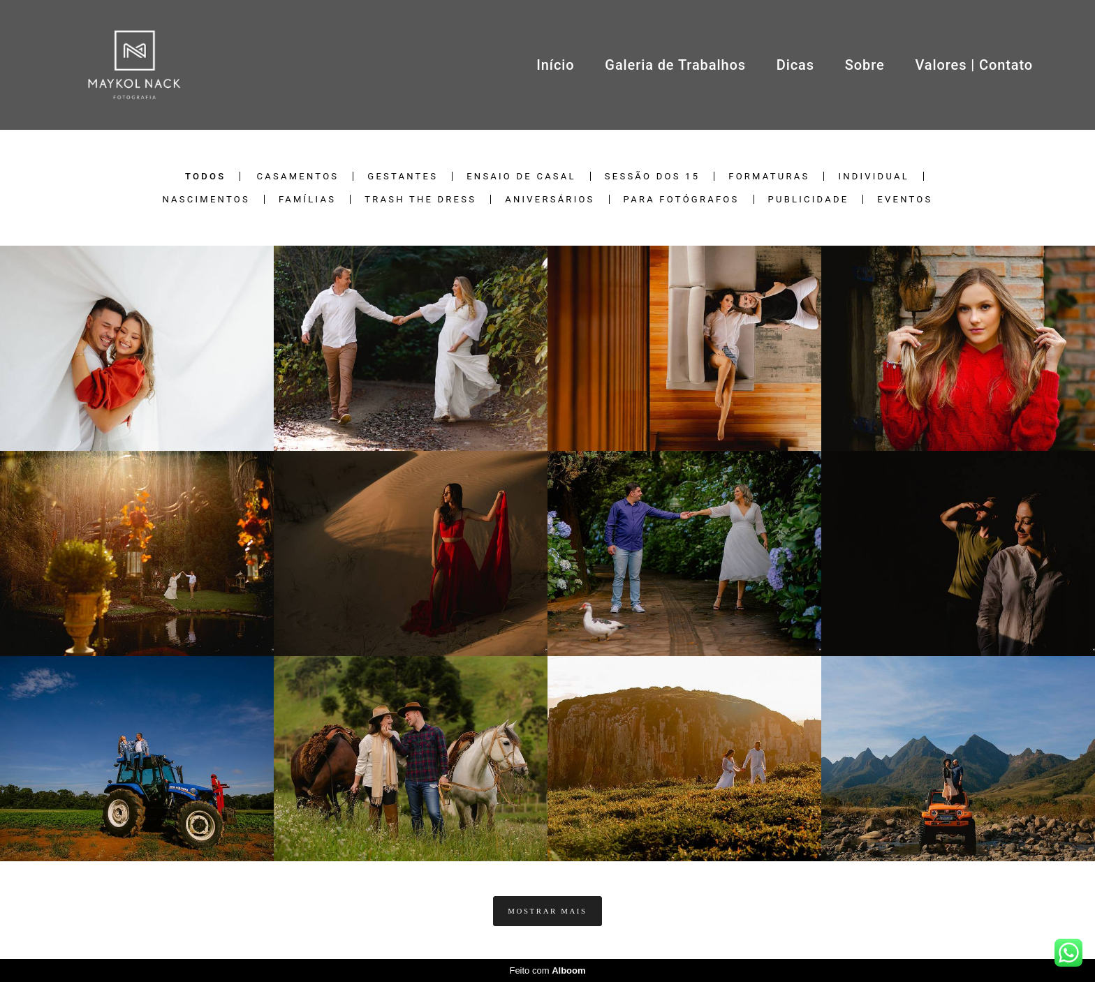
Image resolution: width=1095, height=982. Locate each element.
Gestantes (402, 176)
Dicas (795, 65)
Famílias (307, 199)
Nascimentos (205, 199)
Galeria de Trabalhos (675, 65)
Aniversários (549, 199)
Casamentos (298, 176)
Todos (205, 176)
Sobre (865, 65)
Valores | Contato (974, 65)
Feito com (547, 970)
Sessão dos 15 (652, 176)
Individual (873, 176)
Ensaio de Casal (521, 176)
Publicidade (808, 199)
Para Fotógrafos (682, 199)
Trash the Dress (420, 199)
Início (555, 65)
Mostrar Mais (547, 911)
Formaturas (768, 176)
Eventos (904, 199)
